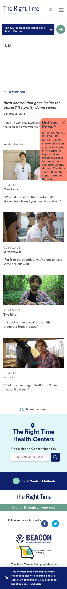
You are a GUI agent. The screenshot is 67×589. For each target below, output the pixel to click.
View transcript (15, 91)
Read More (35, 584)
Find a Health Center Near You (33, 448)
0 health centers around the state (52, 176)
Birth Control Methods (38, 481)
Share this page (36, 409)
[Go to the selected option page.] (59, 29)
